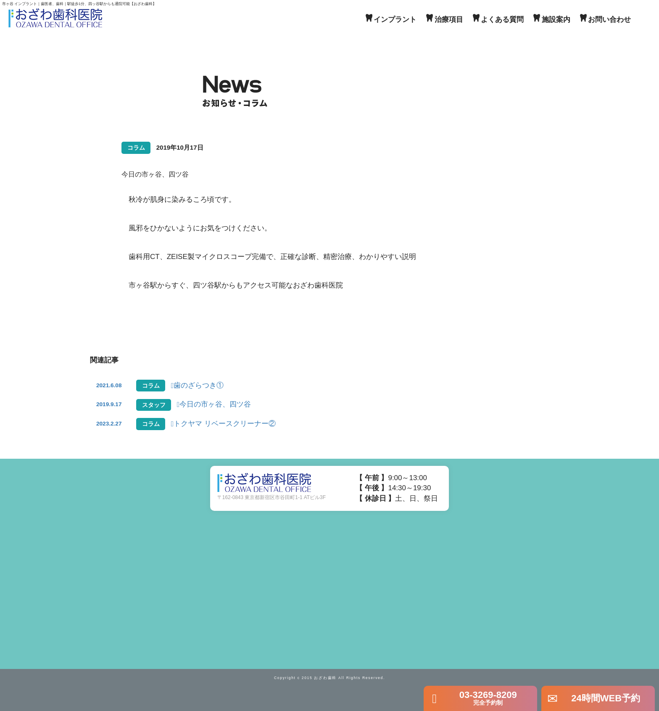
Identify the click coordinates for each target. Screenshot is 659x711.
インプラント (395, 20)
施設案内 (556, 20)
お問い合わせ (609, 20)
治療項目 (449, 20)
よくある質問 (502, 20)
